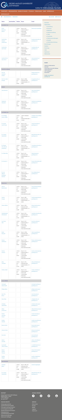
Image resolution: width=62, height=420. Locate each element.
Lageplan (34, 409)
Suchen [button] (51, 16)
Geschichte (49, 36)
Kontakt (49, 40)
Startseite (4, 11)
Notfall (33, 407)
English (58, 16)
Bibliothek (49, 30)
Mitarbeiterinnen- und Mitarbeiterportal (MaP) (7, 412)
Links (44, 11)
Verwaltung (49, 26)
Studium (31, 11)
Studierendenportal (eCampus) (8, 410)
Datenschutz (5, 14)
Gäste (48, 34)
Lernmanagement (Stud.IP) (7, 408)
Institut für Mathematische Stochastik (48, 8)
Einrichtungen (23, 11)
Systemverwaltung (51, 32)
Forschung (38, 11)
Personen (15, 16)
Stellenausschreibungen (52, 38)
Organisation (12, 11)
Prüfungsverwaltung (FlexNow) (8, 407)
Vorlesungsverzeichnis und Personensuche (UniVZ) (7, 404)
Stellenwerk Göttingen (6, 417)
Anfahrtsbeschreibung (52, 42)
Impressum (50, 11)
